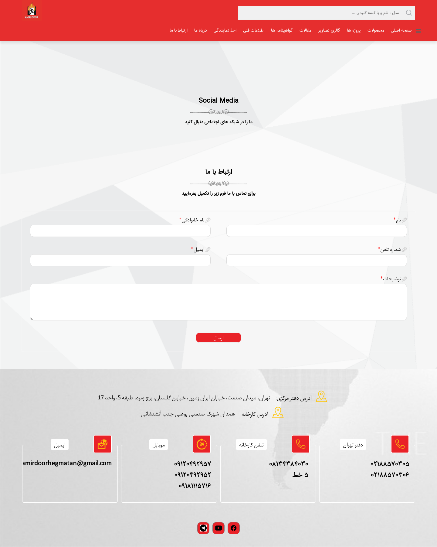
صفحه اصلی (401, 30)
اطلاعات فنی (253, 30)
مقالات (305, 30)
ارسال (218, 337)
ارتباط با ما (179, 30)
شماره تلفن (389, 249)
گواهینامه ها (282, 30)
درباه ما (200, 30)
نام (397, 220)
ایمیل (198, 249)
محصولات (376, 30)
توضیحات (390, 278)
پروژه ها (354, 30)
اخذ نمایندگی (225, 30)
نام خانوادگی (192, 220)
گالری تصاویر (329, 30)
